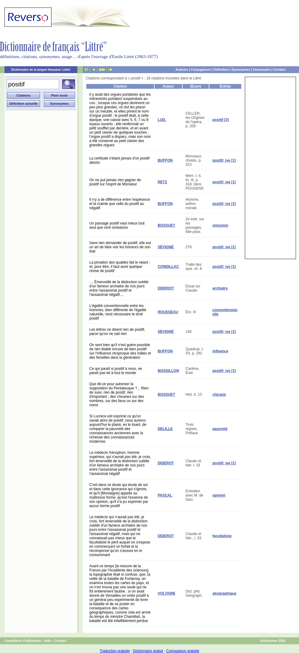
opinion (218, 495)
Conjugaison (201, 69)
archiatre (220, 288)
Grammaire (261, 69)
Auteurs (181, 69)
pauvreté (219, 429)
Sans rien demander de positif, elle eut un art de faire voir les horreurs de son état (120, 247)
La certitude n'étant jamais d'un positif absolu (119, 160)
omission (220, 225)
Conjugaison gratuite (182, 651)
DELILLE (165, 429)
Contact (279, 69)
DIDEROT (166, 288)
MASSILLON (168, 371)
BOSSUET (166, 225)
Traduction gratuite (115, 651)
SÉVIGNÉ (166, 247)
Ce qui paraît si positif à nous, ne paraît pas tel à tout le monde (115, 371)
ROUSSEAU (168, 312)
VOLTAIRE (166, 593)
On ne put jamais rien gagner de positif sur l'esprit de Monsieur (115, 182)
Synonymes (241, 69)
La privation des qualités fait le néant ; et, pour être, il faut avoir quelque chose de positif (119, 266)
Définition (221, 69)
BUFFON (165, 160)
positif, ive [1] (224, 160)
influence (220, 351)
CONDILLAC (168, 267)
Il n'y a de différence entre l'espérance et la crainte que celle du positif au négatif (119, 203)
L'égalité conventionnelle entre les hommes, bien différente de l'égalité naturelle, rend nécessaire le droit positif (117, 312)
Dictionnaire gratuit (148, 651)
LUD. (162, 120)
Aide (47, 640)
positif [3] (220, 120)
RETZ (162, 182)
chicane (219, 394)
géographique (224, 593)
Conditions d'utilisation (23, 640)
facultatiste (221, 536)
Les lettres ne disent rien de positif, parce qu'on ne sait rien (117, 331)
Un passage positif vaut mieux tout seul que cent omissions (116, 225)
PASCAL (165, 495)
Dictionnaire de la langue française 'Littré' (41, 69)
